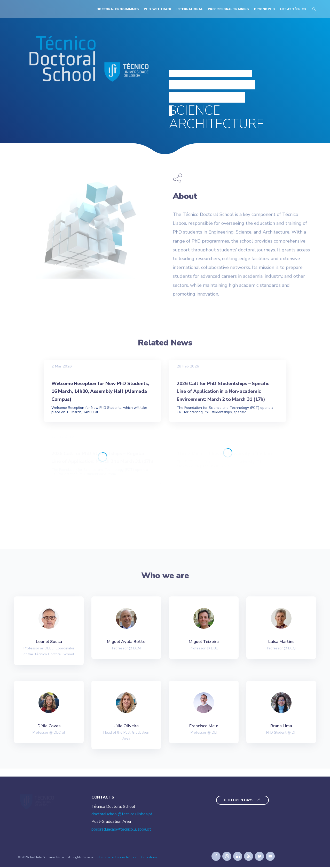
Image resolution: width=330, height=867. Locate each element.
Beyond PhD (264, 9)
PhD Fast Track (157, 9)
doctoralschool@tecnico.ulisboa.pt (122, 814)
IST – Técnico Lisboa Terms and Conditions (126, 857)
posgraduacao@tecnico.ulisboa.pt (121, 829)
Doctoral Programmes (118, 9)
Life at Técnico (293, 9)
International (189, 9)
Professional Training (228, 9)
